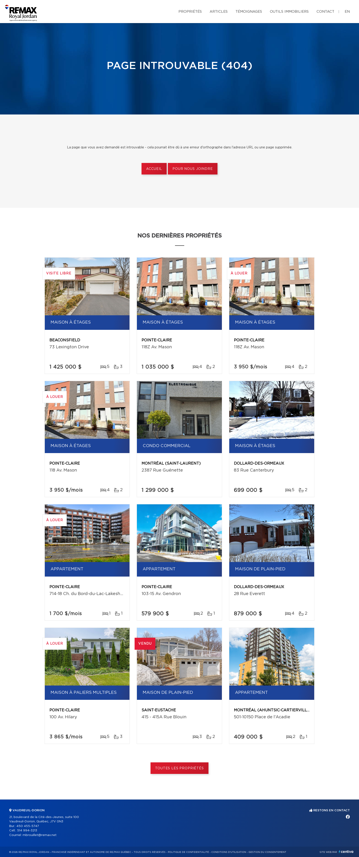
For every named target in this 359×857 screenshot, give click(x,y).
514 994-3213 (27, 830)
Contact (325, 11)
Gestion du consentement (267, 852)
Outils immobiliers (289, 11)
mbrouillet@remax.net (40, 835)
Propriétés (190, 11)
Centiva (346, 851)
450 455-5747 (27, 826)
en (347, 11)
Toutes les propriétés (179, 768)
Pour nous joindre (192, 169)
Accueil (154, 169)
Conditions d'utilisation (228, 852)
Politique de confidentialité (188, 852)
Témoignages (248, 11)
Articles (219, 11)
